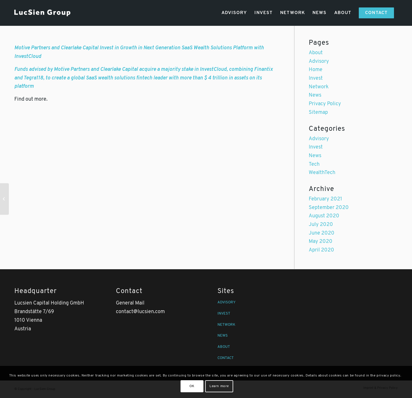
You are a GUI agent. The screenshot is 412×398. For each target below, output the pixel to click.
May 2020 (320, 241)
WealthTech (322, 172)
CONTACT (225, 358)
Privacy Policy (325, 104)
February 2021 (325, 199)
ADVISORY (226, 302)
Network (319, 87)
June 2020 (321, 233)
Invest (316, 78)
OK (192, 386)
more (40, 99)
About (316, 53)
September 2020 (329, 207)
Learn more (219, 386)
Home (315, 70)
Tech (314, 164)
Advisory (319, 61)
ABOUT (223, 347)
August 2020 (324, 216)
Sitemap (318, 112)
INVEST (223, 313)
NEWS (222, 335)
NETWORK (226, 325)
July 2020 (321, 224)
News (315, 95)
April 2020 (321, 250)
